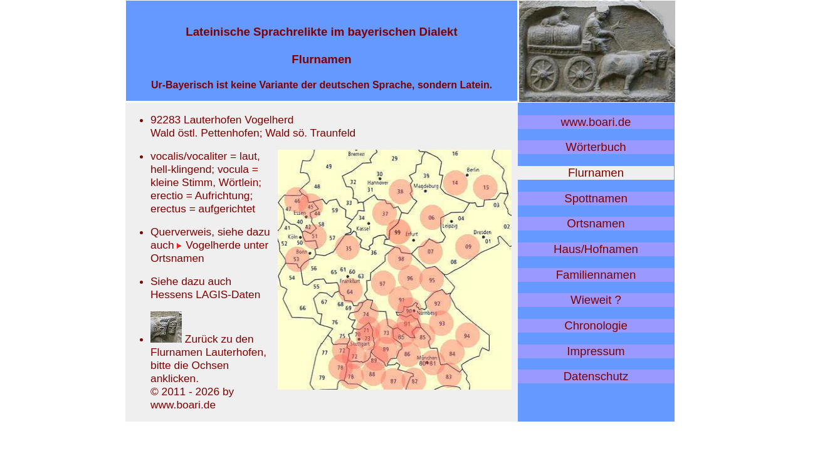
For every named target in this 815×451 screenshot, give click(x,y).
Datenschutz (596, 376)
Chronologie (596, 325)
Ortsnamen (595, 223)
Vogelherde (209, 245)
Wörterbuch (595, 146)
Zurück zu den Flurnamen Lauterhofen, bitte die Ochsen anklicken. (208, 359)
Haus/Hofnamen (596, 249)
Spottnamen (596, 198)
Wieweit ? (595, 299)
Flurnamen (596, 172)
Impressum (595, 351)
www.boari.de (596, 121)
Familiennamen (596, 274)
